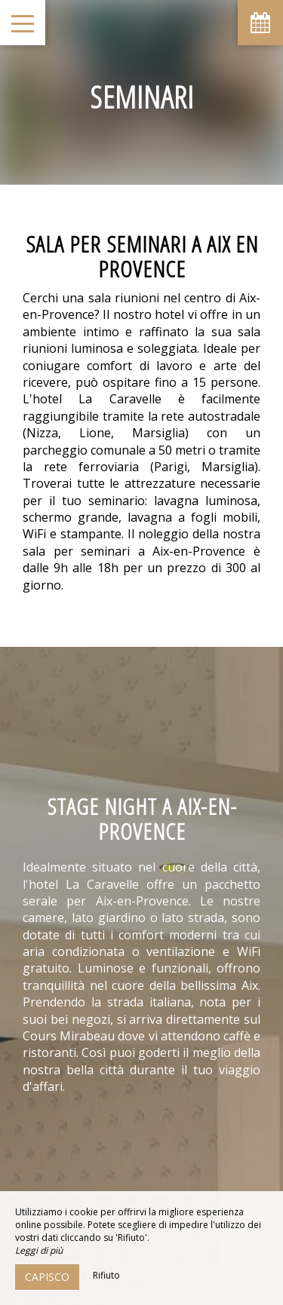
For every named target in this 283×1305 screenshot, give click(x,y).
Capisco (47, 1277)
